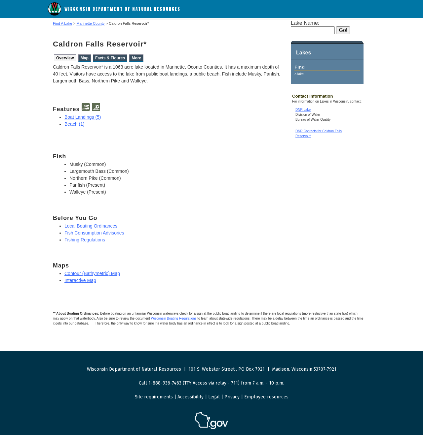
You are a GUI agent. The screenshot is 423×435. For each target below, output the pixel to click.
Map (85, 58)
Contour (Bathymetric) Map (92, 273)
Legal (214, 397)
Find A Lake (62, 23)
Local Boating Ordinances (90, 226)
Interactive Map (80, 280)
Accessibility (190, 397)
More (136, 58)
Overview (65, 58)
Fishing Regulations (84, 239)
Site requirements (154, 397)
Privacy (232, 397)
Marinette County (90, 23)
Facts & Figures (110, 58)
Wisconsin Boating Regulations (174, 318)
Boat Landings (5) (82, 117)
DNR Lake (303, 109)
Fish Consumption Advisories (94, 232)
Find (299, 67)
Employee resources (266, 397)
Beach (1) (74, 124)
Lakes (303, 52)
